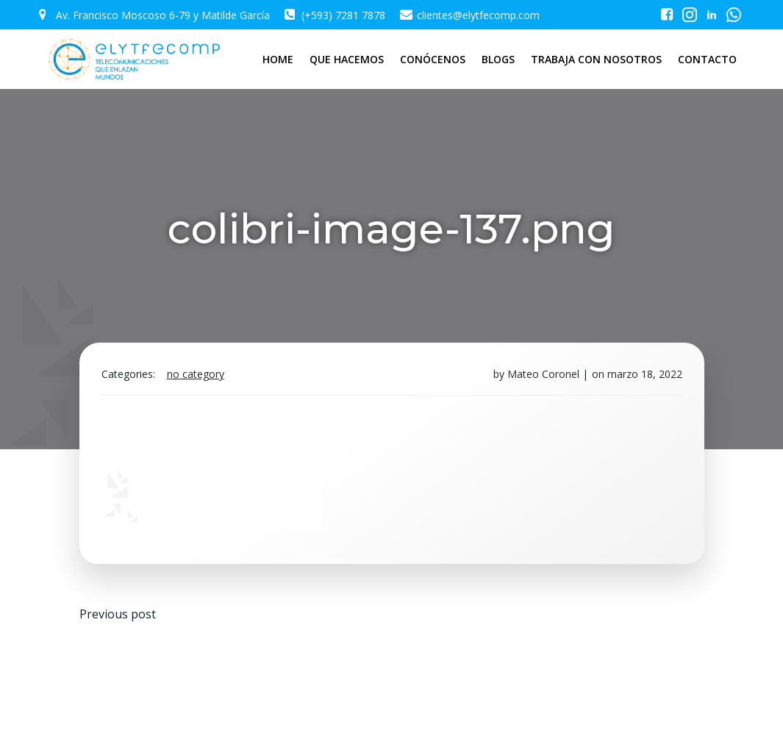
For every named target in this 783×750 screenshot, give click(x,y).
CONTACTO (707, 59)
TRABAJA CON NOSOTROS (596, 59)
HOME (277, 59)
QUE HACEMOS (347, 59)
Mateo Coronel (543, 374)
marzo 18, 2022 (644, 374)
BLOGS (498, 59)
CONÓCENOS (432, 59)
